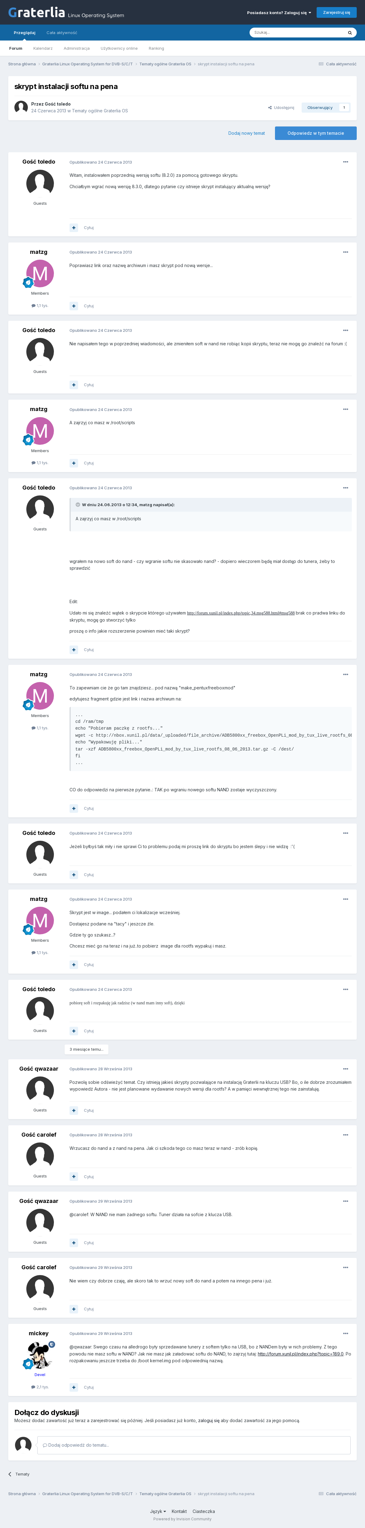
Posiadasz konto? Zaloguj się (279, 12)
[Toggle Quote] (78, 504)
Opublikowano (101, 162)
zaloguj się (209, 1420)
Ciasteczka (204, 1511)
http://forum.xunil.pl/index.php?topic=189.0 (301, 1353)
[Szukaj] (281, 32)
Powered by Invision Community (182, 1519)
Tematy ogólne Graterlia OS (100, 110)
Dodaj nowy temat (246, 133)
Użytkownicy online (119, 48)
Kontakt (179, 1511)
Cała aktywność (62, 32)
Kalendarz (43, 48)
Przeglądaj (25, 35)
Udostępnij (281, 107)
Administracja (77, 48)
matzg (38, 252)
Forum (15, 48)
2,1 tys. (40, 1386)
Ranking (156, 48)
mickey (39, 1333)
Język (158, 1511)
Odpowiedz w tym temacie (316, 133)
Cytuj (89, 227)
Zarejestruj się (336, 12)
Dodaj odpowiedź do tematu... (76, 1445)
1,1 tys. (40, 305)
